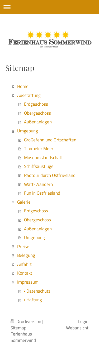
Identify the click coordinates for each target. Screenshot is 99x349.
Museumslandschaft (43, 157)
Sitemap (18, 327)
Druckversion (26, 321)
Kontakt (24, 273)
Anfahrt (24, 264)
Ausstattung (29, 95)
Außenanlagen (38, 121)
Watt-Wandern (38, 184)
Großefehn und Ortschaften (50, 139)
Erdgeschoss (36, 104)
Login (83, 321)
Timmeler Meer (38, 148)
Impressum (28, 282)
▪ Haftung (33, 299)
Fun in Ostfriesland (42, 193)
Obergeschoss (37, 113)
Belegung (26, 255)
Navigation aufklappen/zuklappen (49, 7)
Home (23, 86)
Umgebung (27, 130)
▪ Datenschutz (37, 291)
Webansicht (77, 327)
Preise (23, 246)
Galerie (24, 202)
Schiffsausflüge (39, 166)
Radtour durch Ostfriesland (50, 175)
